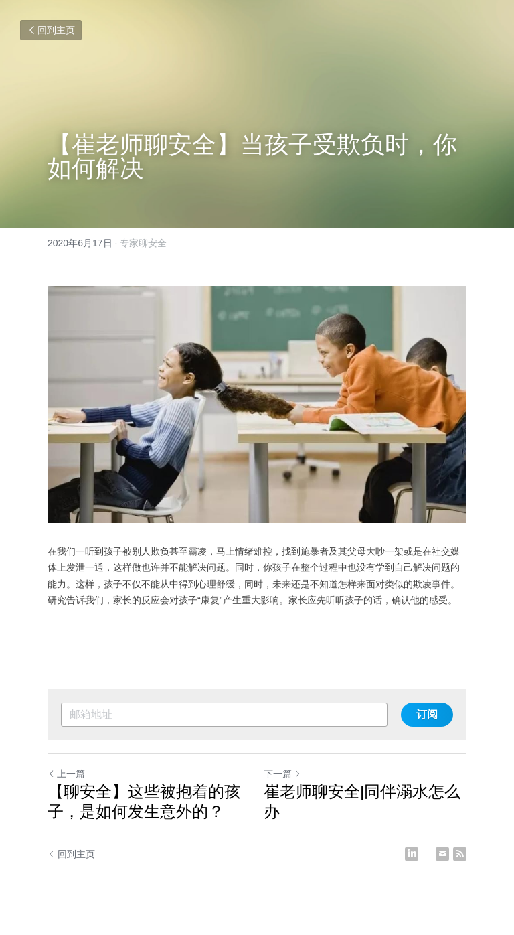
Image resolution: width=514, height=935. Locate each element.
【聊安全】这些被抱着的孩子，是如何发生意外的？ (144, 801)
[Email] (442, 854)
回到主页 (51, 30)
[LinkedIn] (411, 854)
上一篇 (66, 773)
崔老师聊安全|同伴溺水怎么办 (362, 801)
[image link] (257, 404)
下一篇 (282, 773)
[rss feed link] (459, 854)
